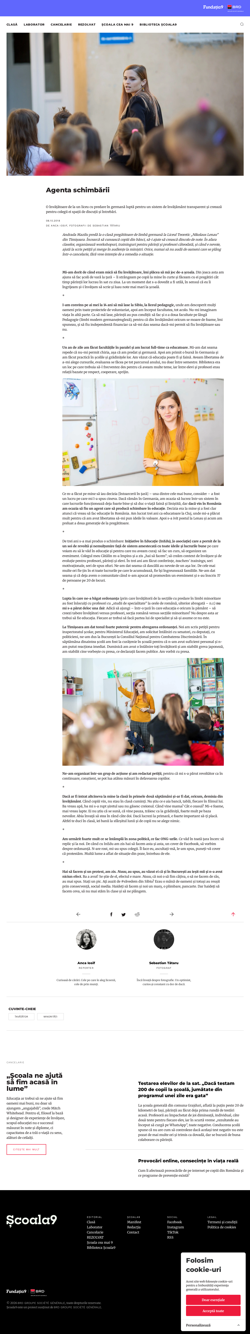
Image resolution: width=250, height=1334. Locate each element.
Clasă (12, 24)
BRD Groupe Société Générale (41, 1303)
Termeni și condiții (222, 1222)
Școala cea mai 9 (117, 24)
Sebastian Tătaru (163, 963)
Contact (133, 1232)
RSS (170, 1237)
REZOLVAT (87, 24)
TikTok (172, 1232)
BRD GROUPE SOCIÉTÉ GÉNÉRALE (77, 1307)
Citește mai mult (26, 1149)
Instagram (175, 1227)
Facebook (174, 1222)
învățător (21, 1016)
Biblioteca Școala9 (158, 24)
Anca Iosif (86, 963)
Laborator (34, 24)
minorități (50, 1016)
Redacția (134, 1227)
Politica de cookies (221, 1227)
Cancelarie (61, 24)
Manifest (134, 1222)
